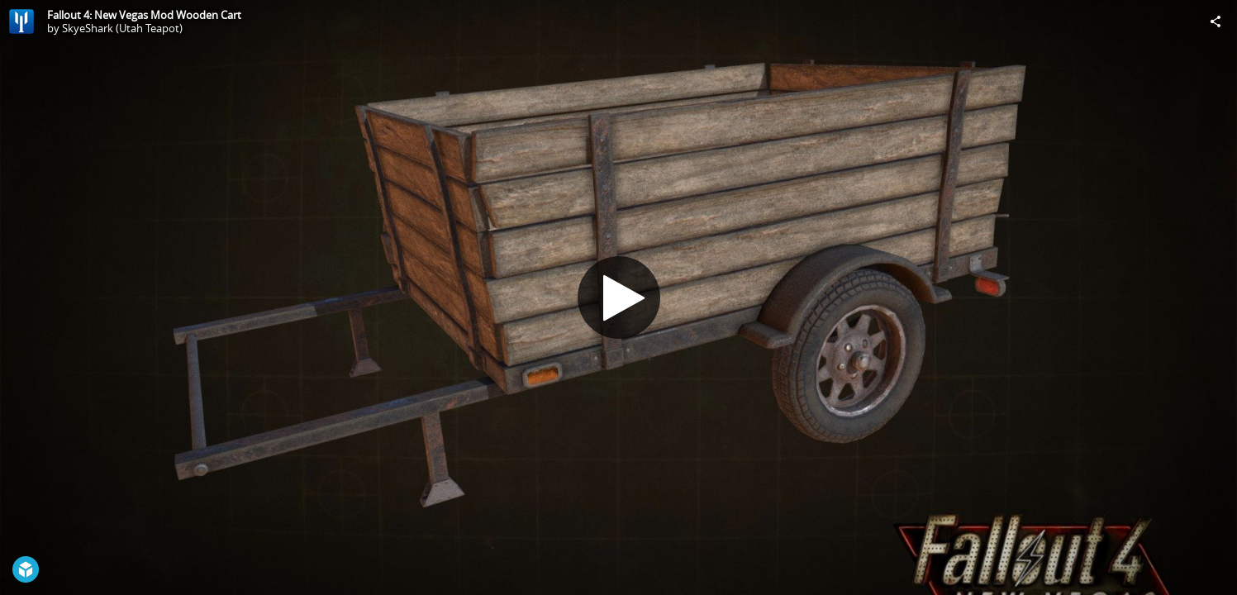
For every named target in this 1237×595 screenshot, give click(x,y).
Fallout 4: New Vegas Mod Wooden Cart (144, 14)
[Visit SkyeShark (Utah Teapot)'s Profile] (21, 21)
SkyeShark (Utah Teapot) (122, 28)
